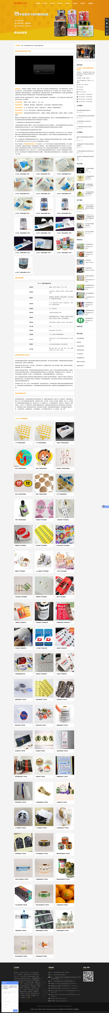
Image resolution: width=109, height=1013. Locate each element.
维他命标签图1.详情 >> (25, 174)
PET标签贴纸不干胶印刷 (20, 828)
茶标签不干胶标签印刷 (62, 648)
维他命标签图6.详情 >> (67, 193)
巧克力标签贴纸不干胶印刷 (21, 905)
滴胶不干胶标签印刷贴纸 (41, 494)
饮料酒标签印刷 (89, 302)
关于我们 (16, 967)
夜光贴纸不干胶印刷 (40, 751)
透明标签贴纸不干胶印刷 (62, 725)
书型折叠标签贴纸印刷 (20, 674)
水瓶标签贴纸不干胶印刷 (20, 930)
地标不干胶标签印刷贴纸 (20, 494)
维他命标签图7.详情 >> (25, 213)
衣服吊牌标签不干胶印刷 (62, 751)
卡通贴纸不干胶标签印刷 (20, 622)
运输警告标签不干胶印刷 (62, 776)
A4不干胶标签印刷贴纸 (20, 442)
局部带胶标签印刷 (89, 310)
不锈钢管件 (60, 1006)
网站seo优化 (45, 1006)
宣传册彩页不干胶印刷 (20, 751)
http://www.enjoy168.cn (62, 1001)
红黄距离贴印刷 (89, 252)
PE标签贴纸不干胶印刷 (62, 802)
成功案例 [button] (67, 3)
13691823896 (81, 94)
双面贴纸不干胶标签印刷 (41, 674)
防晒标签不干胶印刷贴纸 (20, 545)
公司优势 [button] (82, 3)
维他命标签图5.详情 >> (46, 193)
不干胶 (55, 1006)
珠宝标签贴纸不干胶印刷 (20, 802)
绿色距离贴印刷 (89, 318)
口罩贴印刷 (88, 260)
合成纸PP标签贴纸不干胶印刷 (21, 879)
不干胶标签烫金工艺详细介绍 (84, 121)
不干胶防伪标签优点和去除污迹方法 (85, 151)
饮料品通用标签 (80, 338)
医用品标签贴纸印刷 (28, 45)
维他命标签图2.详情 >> (46, 174)
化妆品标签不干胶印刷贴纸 (21, 596)
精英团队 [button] (91, 3)
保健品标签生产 (80, 365)
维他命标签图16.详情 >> (25, 272)
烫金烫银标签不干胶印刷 (41, 699)
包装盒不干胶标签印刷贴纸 (63, 442)
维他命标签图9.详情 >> (67, 213)
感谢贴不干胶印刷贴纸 (20, 571)
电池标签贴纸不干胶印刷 (20, 853)
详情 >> (29, 997)
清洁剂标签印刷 (89, 244)
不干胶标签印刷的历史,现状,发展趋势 (85, 115)
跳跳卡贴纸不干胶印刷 (20, 725)
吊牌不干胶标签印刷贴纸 (20, 519)
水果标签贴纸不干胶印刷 (62, 905)
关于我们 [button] (45, 3)
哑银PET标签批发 (81, 361)
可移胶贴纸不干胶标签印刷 (42, 622)
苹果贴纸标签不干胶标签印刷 (63, 622)
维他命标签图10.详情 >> (25, 233)
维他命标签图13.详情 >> (25, 252)
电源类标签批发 (80, 350)
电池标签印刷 (88, 268)
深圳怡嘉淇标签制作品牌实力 (84, 110)
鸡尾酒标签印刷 (80, 357)
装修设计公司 (51, 1006)
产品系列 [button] (52, 3)
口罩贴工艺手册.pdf (89, 262)
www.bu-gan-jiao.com (61, 998)
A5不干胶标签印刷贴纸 (41, 442)
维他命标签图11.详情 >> (46, 233)
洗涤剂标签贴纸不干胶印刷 (63, 930)
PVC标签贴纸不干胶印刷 (41, 828)
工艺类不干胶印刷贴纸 (62, 571)
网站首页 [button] (38, 3)
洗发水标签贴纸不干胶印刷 (21, 956)
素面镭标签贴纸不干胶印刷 (42, 930)
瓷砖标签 (79, 342)
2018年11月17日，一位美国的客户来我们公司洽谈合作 (90, 216)
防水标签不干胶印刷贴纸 (41, 545)
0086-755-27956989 (83, 84)
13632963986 (89, 94)
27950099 (80, 89)
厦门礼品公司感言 (89, 231)
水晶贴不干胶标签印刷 (62, 674)
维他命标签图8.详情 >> (46, 213)
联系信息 (51, 967)
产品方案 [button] (75, 3)
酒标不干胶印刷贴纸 (61, 596)
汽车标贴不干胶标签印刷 (20, 648)
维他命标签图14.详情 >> (46, 252)
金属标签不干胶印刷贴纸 (41, 596)
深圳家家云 (76, 1009)
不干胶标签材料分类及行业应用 (84, 126)
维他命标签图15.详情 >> (67, 252)
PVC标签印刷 (80, 354)
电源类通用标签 (80, 346)
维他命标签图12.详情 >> (67, 233)
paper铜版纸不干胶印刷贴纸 (42, 571)
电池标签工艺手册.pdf (89, 270)
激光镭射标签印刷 (89, 285)
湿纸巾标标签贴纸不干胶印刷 (42, 905)
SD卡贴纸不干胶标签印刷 (41, 648)
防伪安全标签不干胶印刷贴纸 (63, 545)
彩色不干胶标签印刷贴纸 (20, 468)
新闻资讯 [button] (60, 3)
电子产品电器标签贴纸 (62, 494)
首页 (22, 45)
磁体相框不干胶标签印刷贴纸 (63, 468)
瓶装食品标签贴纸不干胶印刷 (63, 879)
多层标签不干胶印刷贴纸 (41, 519)
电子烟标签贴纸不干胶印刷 (42, 853)
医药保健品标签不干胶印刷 (21, 776)
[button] (77, 51)
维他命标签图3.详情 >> (67, 174)
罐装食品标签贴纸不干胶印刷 (63, 853)
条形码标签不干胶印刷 (62, 699)
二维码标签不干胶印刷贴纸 (63, 519)
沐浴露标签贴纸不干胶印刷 (42, 879)
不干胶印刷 (65, 1006)
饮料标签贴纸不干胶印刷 (41, 956)
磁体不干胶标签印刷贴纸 (41, 468)
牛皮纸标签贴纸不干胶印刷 (42, 802)
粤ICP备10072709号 (64, 1009)
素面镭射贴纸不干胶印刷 (20, 699)
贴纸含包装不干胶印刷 (41, 725)
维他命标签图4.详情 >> (25, 193)
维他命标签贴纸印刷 (38, 45)
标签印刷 (70, 1006)
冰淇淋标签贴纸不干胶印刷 (63, 828)
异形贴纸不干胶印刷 (40, 776)
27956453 (80, 87)
